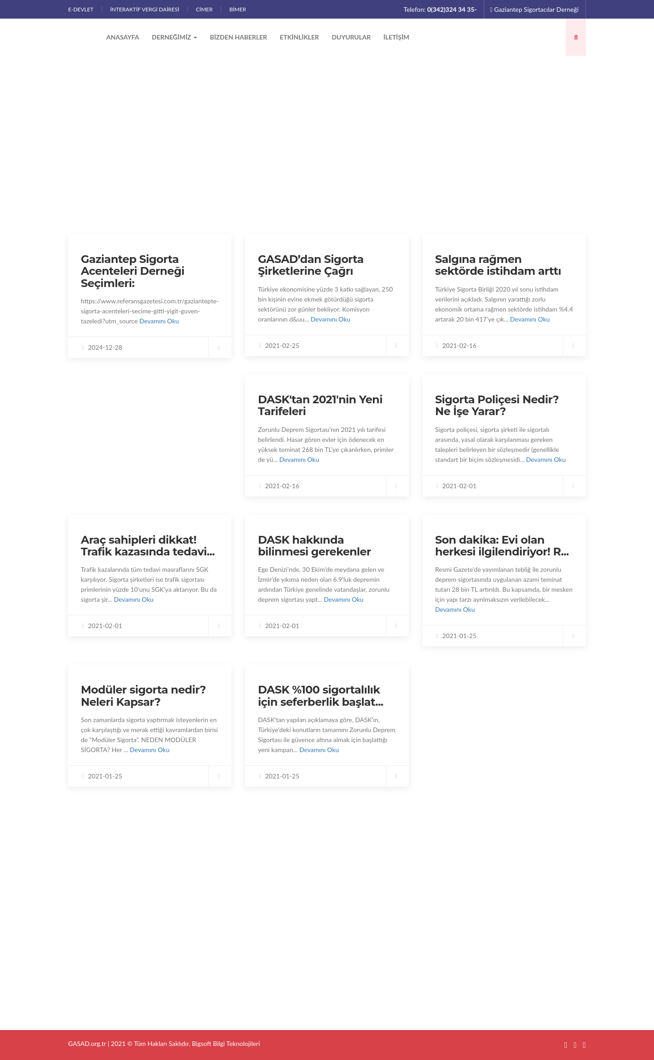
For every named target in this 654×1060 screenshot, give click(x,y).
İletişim (396, 37)
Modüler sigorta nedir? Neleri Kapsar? (143, 695)
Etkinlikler (299, 37)
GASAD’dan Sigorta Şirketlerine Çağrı (311, 265)
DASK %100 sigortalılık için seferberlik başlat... (320, 695)
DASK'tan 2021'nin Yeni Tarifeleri (320, 405)
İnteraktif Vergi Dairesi (144, 9)
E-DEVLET (81, 9)
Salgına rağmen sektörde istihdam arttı (498, 265)
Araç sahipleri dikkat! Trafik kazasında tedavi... (148, 545)
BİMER (237, 9)
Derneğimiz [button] (174, 37)
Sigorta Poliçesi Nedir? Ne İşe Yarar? (497, 405)
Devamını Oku (159, 321)
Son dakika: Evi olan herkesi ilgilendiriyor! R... (502, 545)
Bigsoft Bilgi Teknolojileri (226, 1043)
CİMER (204, 9)
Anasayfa (122, 37)
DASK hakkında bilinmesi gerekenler (314, 545)
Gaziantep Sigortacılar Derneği (534, 9)
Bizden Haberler (238, 37)
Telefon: (440, 9)
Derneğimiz (266, 920)
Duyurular (351, 37)
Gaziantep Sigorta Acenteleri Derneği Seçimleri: (132, 271)
